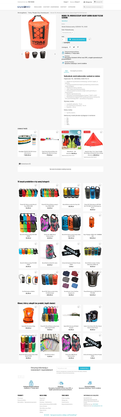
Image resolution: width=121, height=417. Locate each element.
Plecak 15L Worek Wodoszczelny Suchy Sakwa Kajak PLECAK (50, 326)
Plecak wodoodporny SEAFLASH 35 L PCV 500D (92, 292)
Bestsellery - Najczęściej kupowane (27, 402)
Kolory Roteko (43, 406)
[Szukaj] (93, 6)
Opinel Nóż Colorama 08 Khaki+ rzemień (71, 326)
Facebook (19, 376)
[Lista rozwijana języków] (66, 2)
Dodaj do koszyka (77, 40)
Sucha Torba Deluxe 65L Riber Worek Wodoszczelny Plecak (92, 326)
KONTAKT (64, 7)
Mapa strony (43, 410)
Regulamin (38, 7)
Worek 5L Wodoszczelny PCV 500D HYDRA (28, 263)
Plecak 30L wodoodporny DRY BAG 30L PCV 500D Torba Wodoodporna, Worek (92, 206)
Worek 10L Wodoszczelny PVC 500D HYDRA (28, 235)
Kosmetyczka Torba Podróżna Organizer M (71, 292)
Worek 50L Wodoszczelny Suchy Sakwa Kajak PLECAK (71, 235)
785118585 (31, 2)
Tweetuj (73, 47)
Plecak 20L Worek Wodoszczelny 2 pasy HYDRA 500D (50, 205)
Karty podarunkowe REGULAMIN (48, 404)
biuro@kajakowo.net (97, 406)
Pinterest (77, 47)
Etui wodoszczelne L (50, 354)
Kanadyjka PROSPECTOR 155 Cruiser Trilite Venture (27, 152)
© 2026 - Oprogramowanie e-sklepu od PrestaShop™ (60, 415)
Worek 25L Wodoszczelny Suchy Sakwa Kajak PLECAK (28, 355)
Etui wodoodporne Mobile (28, 291)
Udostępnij (70, 47)
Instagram (22, 376)
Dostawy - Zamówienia (51, 7)
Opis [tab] (66, 71)
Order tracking (65, 398)
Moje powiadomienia (67, 404)
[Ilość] (63, 39)
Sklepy (41, 412)
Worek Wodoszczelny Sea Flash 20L (71, 204)
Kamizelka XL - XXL (71, 151)
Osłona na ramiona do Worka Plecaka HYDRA (71, 263)
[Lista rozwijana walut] (77, 2)
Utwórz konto (65, 402)
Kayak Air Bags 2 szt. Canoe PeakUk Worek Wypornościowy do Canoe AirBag (93, 152)
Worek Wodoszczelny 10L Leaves (49, 263)
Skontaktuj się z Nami (45, 408)
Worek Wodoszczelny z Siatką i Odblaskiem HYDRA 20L (92, 263)
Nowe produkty (22, 400)
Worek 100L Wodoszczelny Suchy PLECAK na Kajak (50, 292)
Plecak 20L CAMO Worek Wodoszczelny (50, 235)
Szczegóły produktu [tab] (76, 71)
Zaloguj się (64, 400)
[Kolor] (68, 32)
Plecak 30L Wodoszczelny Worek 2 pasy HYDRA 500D (28, 205)
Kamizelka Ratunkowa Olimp (28, 326)
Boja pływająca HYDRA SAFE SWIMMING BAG (93, 235)
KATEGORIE (71, 7)
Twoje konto (65, 395)
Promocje (20, 398)
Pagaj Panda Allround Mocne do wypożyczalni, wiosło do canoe (49, 152)
